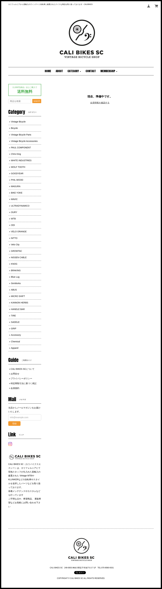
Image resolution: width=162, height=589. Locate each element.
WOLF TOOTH (18, 167)
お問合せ (15, 373)
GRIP (13, 328)
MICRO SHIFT (18, 296)
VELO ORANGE (19, 231)
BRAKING (16, 270)
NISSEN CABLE (19, 257)
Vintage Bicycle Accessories (24, 141)
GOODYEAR (17, 173)
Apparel (14, 348)
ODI (13, 225)
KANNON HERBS (19, 302)
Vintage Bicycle (18, 121)
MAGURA (15, 186)
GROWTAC (16, 251)
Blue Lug (15, 277)
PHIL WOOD (17, 180)
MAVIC (14, 199)
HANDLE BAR (18, 309)
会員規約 (15, 388)
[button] (74, 71)
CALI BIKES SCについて (23, 369)
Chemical (15, 341)
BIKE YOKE (16, 193)
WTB (13, 218)
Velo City (15, 244)
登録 (14, 423)
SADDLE (15, 322)
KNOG (14, 264)
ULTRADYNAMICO (20, 206)
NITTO (14, 238)
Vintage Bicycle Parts (21, 134)
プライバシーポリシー (21, 378)
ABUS (14, 290)
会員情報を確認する (99, 102)
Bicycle (14, 128)
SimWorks (16, 283)
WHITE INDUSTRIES (21, 160)
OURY (14, 212)
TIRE (13, 315)
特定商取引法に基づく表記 (23, 383)
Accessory (16, 335)
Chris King (16, 154)
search (37, 101)
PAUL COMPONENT (21, 147)
